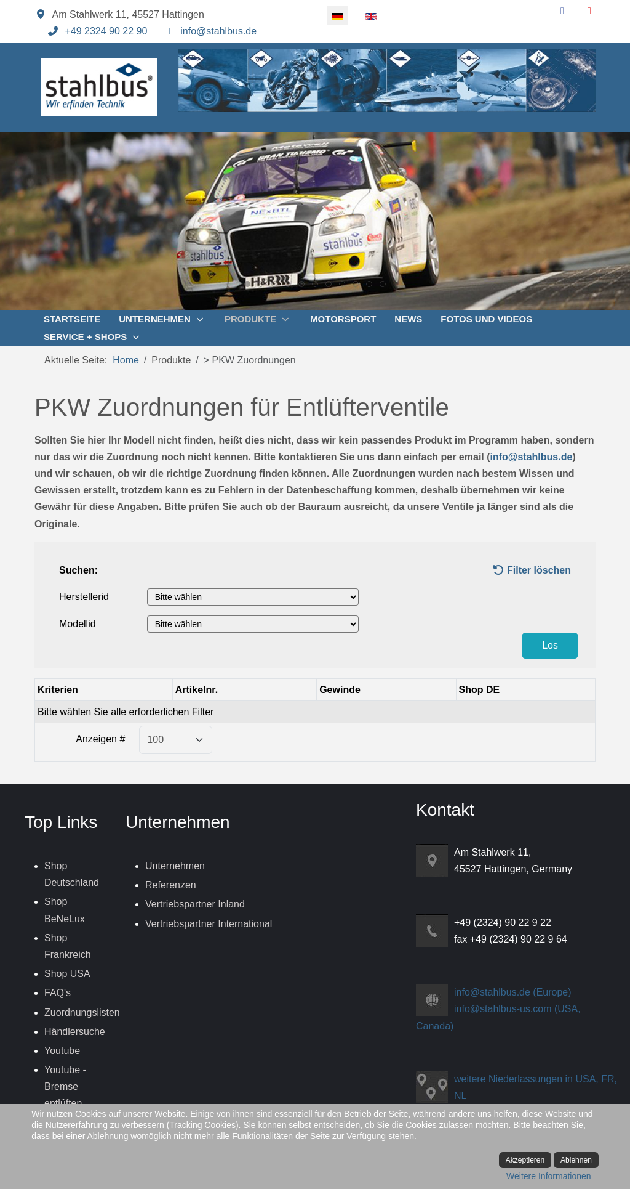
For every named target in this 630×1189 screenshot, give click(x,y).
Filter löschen (531, 570)
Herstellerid (84, 596)
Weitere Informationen (548, 1176)
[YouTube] (589, 11)
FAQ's (57, 993)
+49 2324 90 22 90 (106, 31)
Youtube (62, 1050)
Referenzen (170, 885)
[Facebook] (562, 11)
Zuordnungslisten (82, 1012)
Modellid (77, 624)
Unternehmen (175, 866)
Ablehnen (576, 1160)
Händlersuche (74, 1031)
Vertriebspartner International (208, 924)
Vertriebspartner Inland (195, 904)
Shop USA (67, 973)
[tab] (247, 284)
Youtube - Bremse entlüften (65, 1086)
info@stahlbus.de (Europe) (513, 992)
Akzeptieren (525, 1160)
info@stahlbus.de (218, 31)
